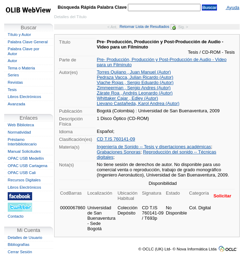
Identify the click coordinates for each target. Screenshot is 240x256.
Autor (12, 61)
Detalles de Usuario (25, 237)
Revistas (15, 82)
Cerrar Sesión (20, 252)
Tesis (12, 90)
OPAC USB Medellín (26, 158)
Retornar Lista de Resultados (147, 26)
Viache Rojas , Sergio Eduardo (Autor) (135, 82)
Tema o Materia (21, 68)
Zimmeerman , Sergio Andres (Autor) (133, 87)
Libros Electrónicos (24, 97)
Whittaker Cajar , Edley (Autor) (127, 98)
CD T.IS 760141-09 (116, 139)
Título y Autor (19, 34)
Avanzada (16, 104)
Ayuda (232, 7)
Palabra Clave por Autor (23, 51)
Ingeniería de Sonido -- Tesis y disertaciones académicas (154, 146)
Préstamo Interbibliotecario (22, 141)
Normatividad (19, 132)
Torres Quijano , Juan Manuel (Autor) (134, 72)
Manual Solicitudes (24, 151)
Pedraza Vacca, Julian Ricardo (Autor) (135, 77)
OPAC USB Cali (22, 173)
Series (13, 75)
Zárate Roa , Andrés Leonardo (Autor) (135, 93)
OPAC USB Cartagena (28, 166)
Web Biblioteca (21, 125)
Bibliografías (18, 244)
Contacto (15, 216)
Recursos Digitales (24, 180)
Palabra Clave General (28, 42)
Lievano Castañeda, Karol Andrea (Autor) (138, 103)
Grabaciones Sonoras (118, 152)
